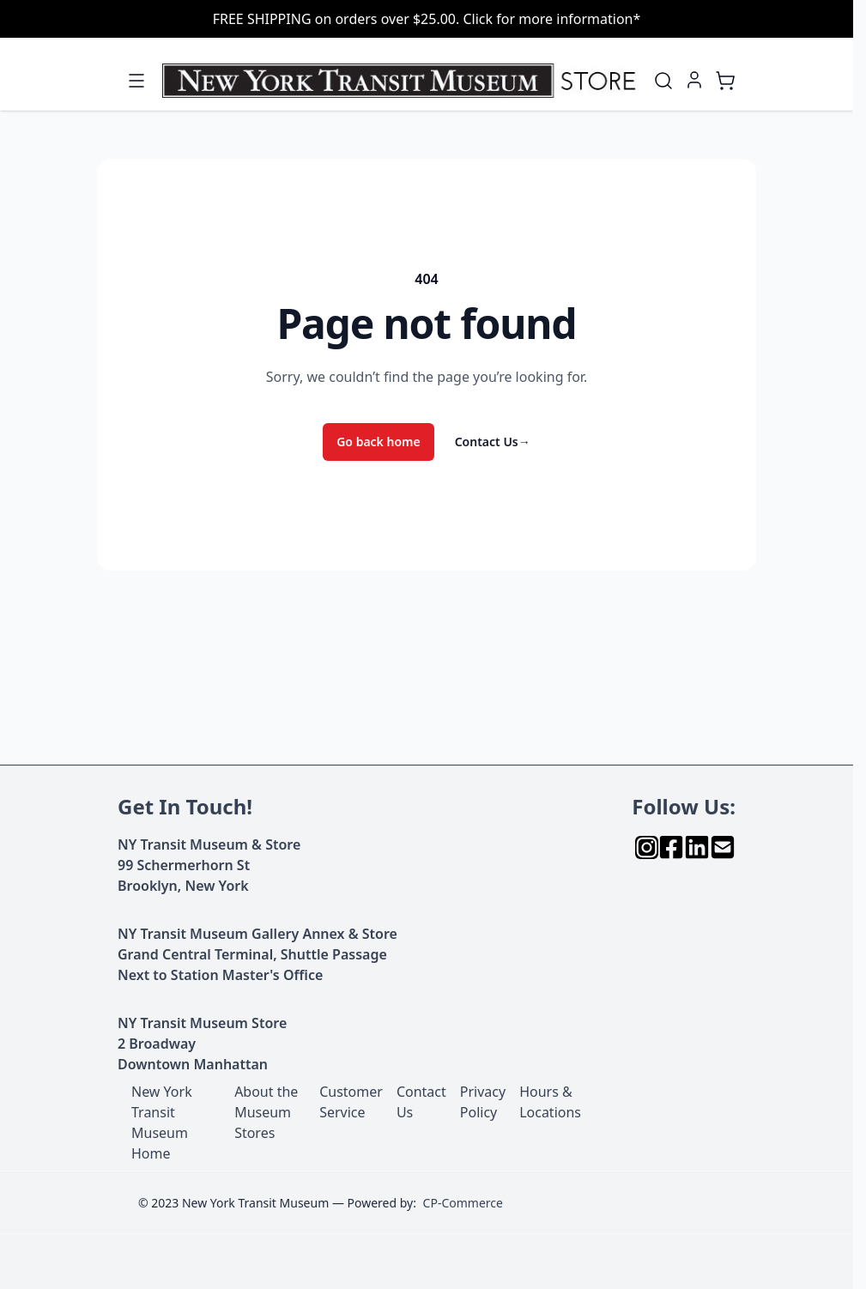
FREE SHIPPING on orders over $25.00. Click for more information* (427, 18)
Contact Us (492, 441)
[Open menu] (136, 81)
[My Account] (694, 80)
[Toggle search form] (663, 80)
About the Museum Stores (266, 1112)
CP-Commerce (463, 1203)
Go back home (378, 441)
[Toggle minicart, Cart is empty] (725, 80)
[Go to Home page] (402, 81)
